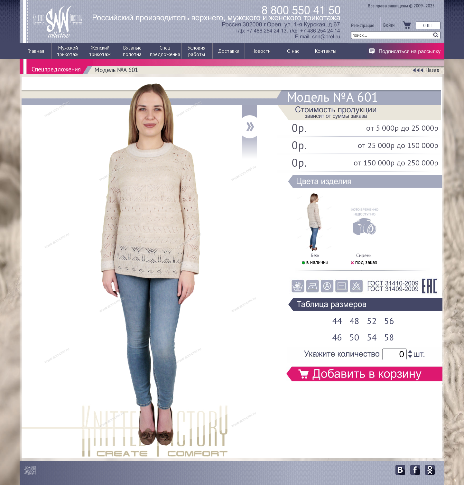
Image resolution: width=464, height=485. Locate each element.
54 (371, 337)
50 (354, 337)
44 (337, 321)
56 (389, 321)
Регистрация (362, 25)
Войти (388, 25)
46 (337, 337)
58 (389, 337)
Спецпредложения (56, 69)
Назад (432, 70)
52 (371, 321)
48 (354, 321)
